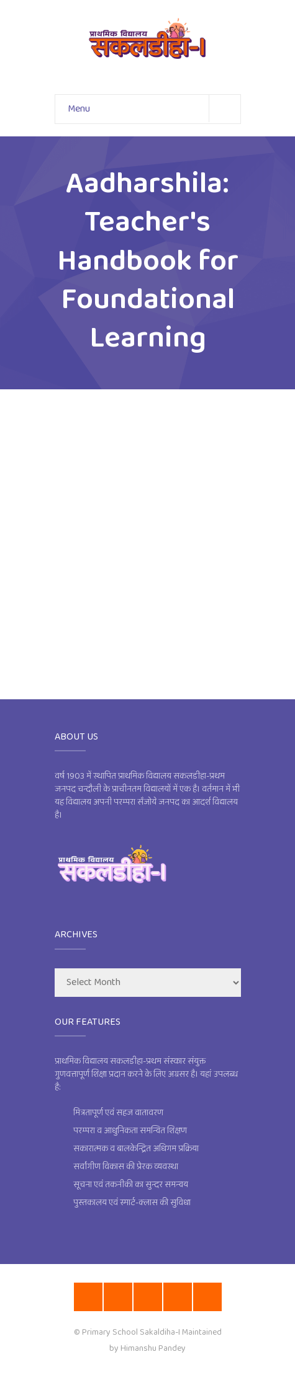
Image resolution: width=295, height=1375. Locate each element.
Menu (154, 108)
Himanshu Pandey (153, 1348)
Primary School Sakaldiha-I (131, 1332)
